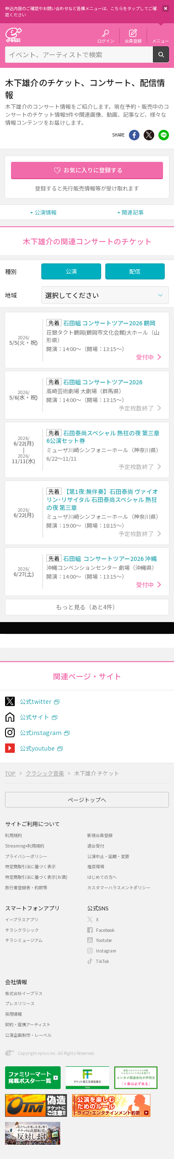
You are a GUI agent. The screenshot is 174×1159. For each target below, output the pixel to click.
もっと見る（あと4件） (87, 607)
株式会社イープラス (24, 993)
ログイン (105, 40)
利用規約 (13, 835)
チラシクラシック (22, 930)
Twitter (149, 135)
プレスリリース (20, 1003)
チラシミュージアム (24, 940)
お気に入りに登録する (93, 170)
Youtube (104, 940)
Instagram (106, 950)
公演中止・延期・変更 (108, 856)
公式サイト (34, 717)
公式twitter (35, 701)
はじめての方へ (102, 877)
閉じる (165, 8)
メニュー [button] (160, 40)
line (163, 135)
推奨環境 (95, 866)
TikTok (102, 961)
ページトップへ (87, 800)
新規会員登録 (99, 835)
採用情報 (13, 1014)
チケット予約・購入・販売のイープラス (13, 34)
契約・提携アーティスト (28, 1024)
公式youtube (37, 748)
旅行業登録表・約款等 (26, 887)
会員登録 (133, 40)
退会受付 (95, 845)
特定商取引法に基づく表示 (30, 866)
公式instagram (41, 732)
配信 (134, 271)
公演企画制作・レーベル (28, 1035)
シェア (134, 135)
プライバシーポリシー (26, 856)
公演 (71, 271)
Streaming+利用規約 (24, 845)
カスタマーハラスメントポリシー (118, 887)
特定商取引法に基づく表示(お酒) (36, 877)
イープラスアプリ (21, 919)
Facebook (105, 930)
